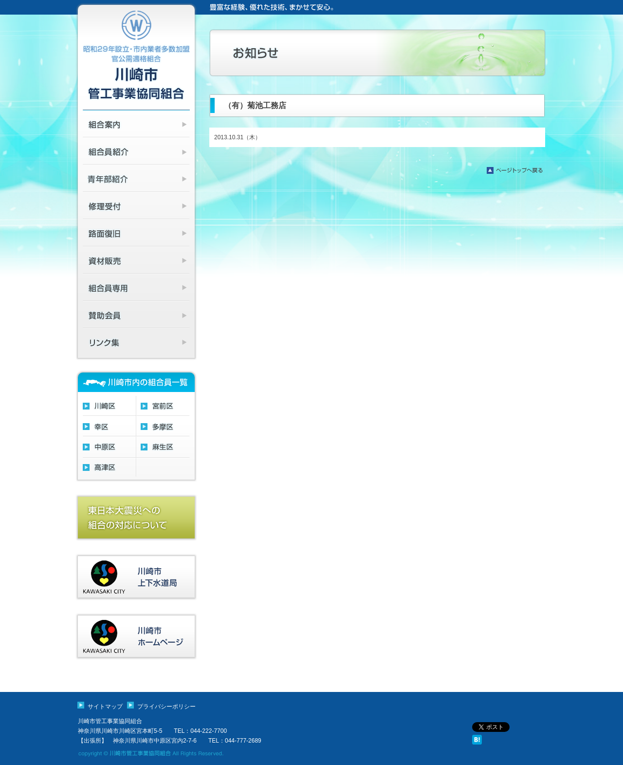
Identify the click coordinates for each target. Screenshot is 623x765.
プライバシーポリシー (166, 706)
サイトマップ (105, 706)
